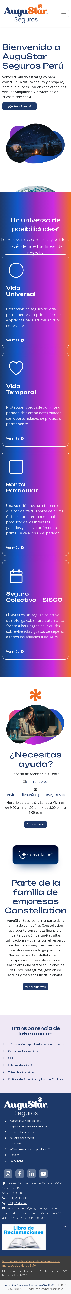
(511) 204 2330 (17, 1198)
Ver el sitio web (35, 987)
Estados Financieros (19, 1132)
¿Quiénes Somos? (19, 106)
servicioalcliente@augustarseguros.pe (36, 794)
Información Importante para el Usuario (33, 1044)
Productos (13, 1143)
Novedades (14, 1160)
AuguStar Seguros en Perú (23, 1120)
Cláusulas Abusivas (18, 1072)
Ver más (15, 340)
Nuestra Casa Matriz (19, 1138)
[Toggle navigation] (64, 13)
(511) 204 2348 (37, 782)
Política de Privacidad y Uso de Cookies (32, 1079)
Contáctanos (35, 824)
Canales (12, 1155)
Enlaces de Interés (18, 1065)
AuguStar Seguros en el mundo (26, 1126)
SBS (7, 1058)
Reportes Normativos (20, 1051)
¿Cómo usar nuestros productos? (27, 1149)
